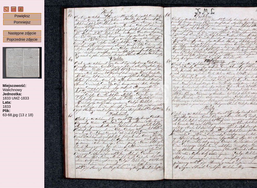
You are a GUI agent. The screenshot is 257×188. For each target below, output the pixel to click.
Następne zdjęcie (22, 33)
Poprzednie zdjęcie (22, 39)
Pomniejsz (22, 22)
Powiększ (22, 16)
